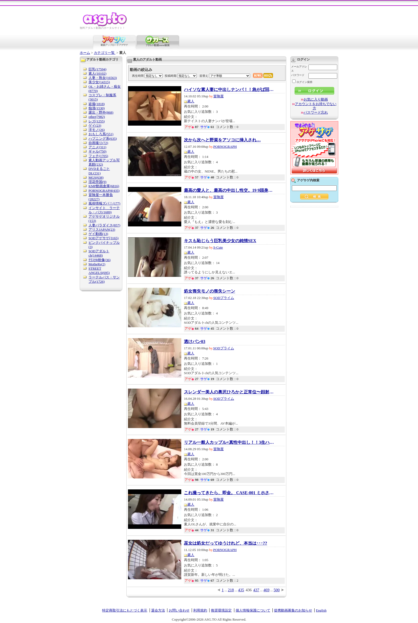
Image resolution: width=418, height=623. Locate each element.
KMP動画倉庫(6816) (104, 186)
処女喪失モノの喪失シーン (209, 291)
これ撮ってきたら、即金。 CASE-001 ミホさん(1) (229, 493)
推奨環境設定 (221, 610)
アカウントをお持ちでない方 (315, 106)
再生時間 (138, 75)
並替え (203, 75)
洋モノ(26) (97, 130)
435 (241, 590)
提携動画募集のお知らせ (293, 610)
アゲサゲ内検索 (308, 180)
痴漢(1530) (97, 108)
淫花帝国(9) (97, 182)
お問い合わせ (179, 610)
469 (266, 590)
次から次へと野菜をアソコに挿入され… (222, 140)
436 (249, 590)
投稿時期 (170, 75)
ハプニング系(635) (103, 139)
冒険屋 (218, 96)
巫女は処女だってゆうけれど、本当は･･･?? (225, 543)
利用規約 (200, 610)
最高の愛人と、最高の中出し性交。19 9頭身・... (229, 190)
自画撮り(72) (98, 143)
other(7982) (97, 117)
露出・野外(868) (101, 112)
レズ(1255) (97, 121)
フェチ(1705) (98, 156)
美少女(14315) (99, 82)
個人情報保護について (253, 610)
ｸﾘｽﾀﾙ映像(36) (100, 260)
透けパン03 (194, 342)
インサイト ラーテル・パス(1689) (104, 210)
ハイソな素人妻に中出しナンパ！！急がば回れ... (229, 89)
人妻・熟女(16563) (103, 78)
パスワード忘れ (316, 112)
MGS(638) (96, 177)
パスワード (297, 75)
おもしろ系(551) (101, 134)
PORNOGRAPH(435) (104, 191)
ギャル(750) (97, 151)
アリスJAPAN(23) (102, 229)
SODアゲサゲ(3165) (104, 238)
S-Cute (218, 247)
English (321, 610)
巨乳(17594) (97, 69)
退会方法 (158, 610)
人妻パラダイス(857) (104, 225)
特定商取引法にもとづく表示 (124, 610)
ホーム (85, 53)
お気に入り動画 (316, 99)
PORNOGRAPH (225, 147)
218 (231, 590)
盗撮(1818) (97, 104)
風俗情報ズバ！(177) (104, 203)
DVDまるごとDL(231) (99, 171)
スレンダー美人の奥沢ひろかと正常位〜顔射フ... (229, 392)
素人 (190, 101)
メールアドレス (299, 68)
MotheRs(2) (97, 264)
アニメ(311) (97, 147)
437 (256, 590)
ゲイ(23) (95, 125)
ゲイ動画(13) (98, 234)
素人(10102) (97, 73)
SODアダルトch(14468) (99, 253)
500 (277, 590)
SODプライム (223, 298)
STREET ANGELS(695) (99, 270)
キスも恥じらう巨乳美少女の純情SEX (220, 241)
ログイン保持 (302, 82)
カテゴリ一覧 (104, 53)
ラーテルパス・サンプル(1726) (104, 279)
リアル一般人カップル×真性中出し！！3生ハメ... (229, 442)
